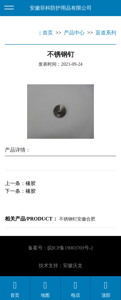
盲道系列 (106, 32)
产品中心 (74, 32)
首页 (46, 32)
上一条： (20, 183)
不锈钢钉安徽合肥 (77, 218)
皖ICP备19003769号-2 (70, 247)
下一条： (20, 191)
